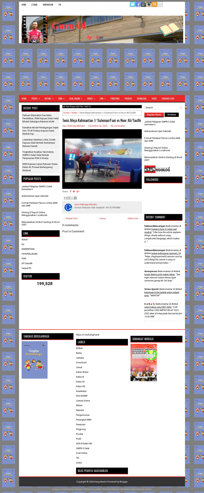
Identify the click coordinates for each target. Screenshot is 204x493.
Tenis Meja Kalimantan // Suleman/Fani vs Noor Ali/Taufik (101, 120)
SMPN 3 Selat (82, 448)
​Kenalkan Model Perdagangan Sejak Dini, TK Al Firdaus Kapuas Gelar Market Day (40, 130)
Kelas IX (80, 377)
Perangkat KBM (83, 419)
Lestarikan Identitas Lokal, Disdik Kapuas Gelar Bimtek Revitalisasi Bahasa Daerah (38, 142)
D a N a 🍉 (149, 304)
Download (141, 98)
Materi (79, 405)
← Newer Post (70, 218)
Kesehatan (81, 391)
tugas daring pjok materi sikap (159, 274)
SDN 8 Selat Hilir (84, 443)
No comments (118, 126)
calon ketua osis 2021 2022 (157, 307)
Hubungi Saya (168, 98)
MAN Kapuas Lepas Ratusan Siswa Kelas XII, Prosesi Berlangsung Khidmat (40, 167)
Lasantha (97, 489)
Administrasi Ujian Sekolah (35, 196)
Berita (79, 353)
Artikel (50, 97)
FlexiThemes (68, 489)
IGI (23, 244)
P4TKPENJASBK (30, 254)
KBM (62, 97)
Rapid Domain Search (141, 489)
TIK (59, 4)
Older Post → (134, 218)
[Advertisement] (102, 69)
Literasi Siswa (83, 400)
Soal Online (77, 97)
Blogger (124, 481)
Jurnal (79, 367)
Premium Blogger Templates (116, 489)
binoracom (48, 4)
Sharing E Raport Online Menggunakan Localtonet (34, 213)
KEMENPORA (28, 249)
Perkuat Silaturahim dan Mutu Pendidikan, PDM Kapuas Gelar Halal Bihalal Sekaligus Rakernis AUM (40, 118)
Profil (37, 97)
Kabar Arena (82, 372)
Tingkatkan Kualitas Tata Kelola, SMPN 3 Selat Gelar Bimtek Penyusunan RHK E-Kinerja (38, 155)
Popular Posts (154, 114)
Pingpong (114, 98)
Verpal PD (26, 268)
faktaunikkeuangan (154, 226)
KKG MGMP (81, 396)
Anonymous (150, 271)
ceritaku (80, 358)
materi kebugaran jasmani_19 (165, 253)
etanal (34, 4)
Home (24, 4)
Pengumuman (83, 415)
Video (154, 98)
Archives (171, 114)
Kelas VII (80, 381)
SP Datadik (27, 263)
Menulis (80, 410)
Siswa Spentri (151, 289)
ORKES (92, 97)
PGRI (24, 258)
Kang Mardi (100, 481)
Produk (128, 98)
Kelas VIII (80, 386)
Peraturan (80, 424)
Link (104, 97)
